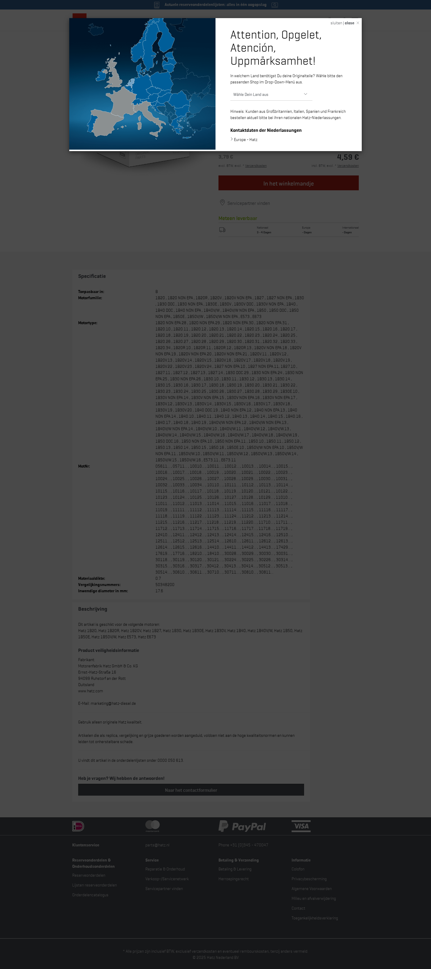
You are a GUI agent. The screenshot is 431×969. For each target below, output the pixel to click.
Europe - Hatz (245, 139)
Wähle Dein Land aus (250, 94)
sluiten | (342, 22)
